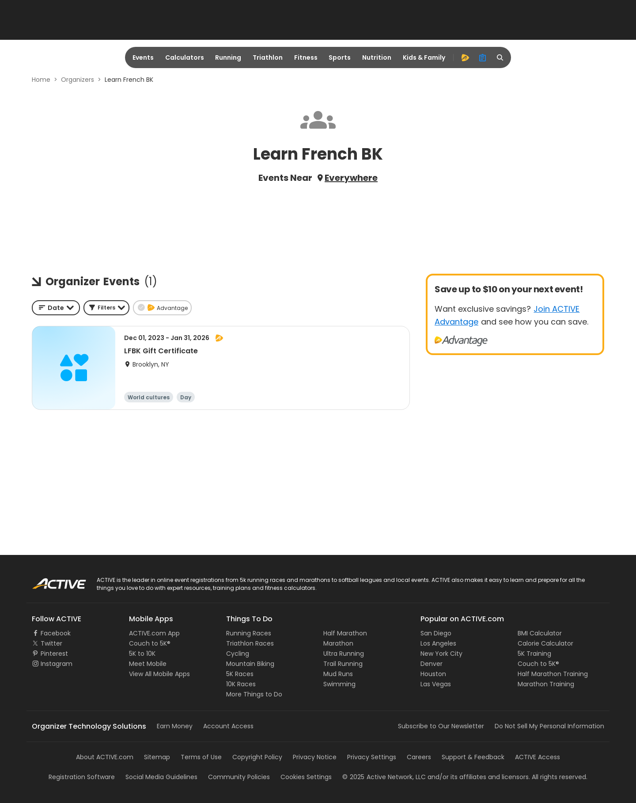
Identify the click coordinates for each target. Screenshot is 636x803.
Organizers (77, 79)
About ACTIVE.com (104, 757)
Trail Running (343, 663)
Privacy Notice (315, 757)
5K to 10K (142, 653)
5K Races (240, 673)
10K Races (241, 684)
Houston (433, 673)
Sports (340, 57)
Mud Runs (338, 673)
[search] (500, 57)
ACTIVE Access (537, 757)
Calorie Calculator (545, 643)
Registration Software (82, 776)
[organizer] (483, 57)
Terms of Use (201, 757)
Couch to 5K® (149, 643)
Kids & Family (424, 57)
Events (143, 57)
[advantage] (465, 57)
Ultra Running (343, 653)
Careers (419, 757)
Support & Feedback (473, 757)
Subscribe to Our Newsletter (441, 726)
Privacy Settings (371, 757)
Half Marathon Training (553, 673)
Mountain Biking (250, 663)
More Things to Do (254, 694)
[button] (106, 307)
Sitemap (157, 757)
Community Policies (239, 776)
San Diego (435, 633)
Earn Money (175, 726)
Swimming (339, 684)
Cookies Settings (306, 776)
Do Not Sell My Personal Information (549, 726)
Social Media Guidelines (161, 776)
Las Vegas (435, 684)
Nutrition (376, 57)
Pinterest (54, 653)
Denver (431, 663)
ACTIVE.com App (154, 633)
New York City (441, 653)
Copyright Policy (257, 757)
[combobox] (56, 307)
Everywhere (351, 178)
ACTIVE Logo (50, 580)
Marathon (338, 643)
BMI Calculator (540, 633)
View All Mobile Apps (159, 673)
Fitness (306, 57)
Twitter (51, 643)
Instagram (56, 663)
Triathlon (268, 57)
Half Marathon (345, 633)
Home (41, 79)
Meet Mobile (148, 663)
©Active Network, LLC (384, 776)
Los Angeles (438, 643)
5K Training (534, 653)
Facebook (56, 633)
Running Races (248, 633)
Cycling (237, 653)
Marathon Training (546, 684)
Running (228, 57)
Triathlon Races (250, 643)
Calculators (184, 57)
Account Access (228, 726)
